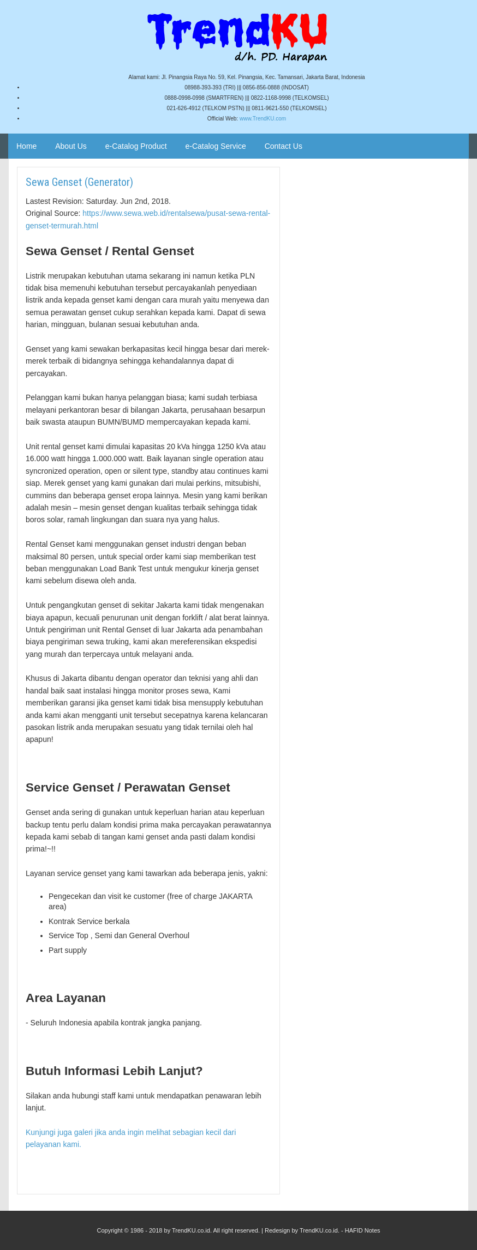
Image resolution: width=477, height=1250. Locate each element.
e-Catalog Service (215, 146)
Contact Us (283, 146)
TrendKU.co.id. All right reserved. (216, 1230)
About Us (71, 146)
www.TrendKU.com (263, 119)
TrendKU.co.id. (319, 1230)
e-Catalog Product (136, 146)
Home (26, 146)
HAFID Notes (362, 1230)
